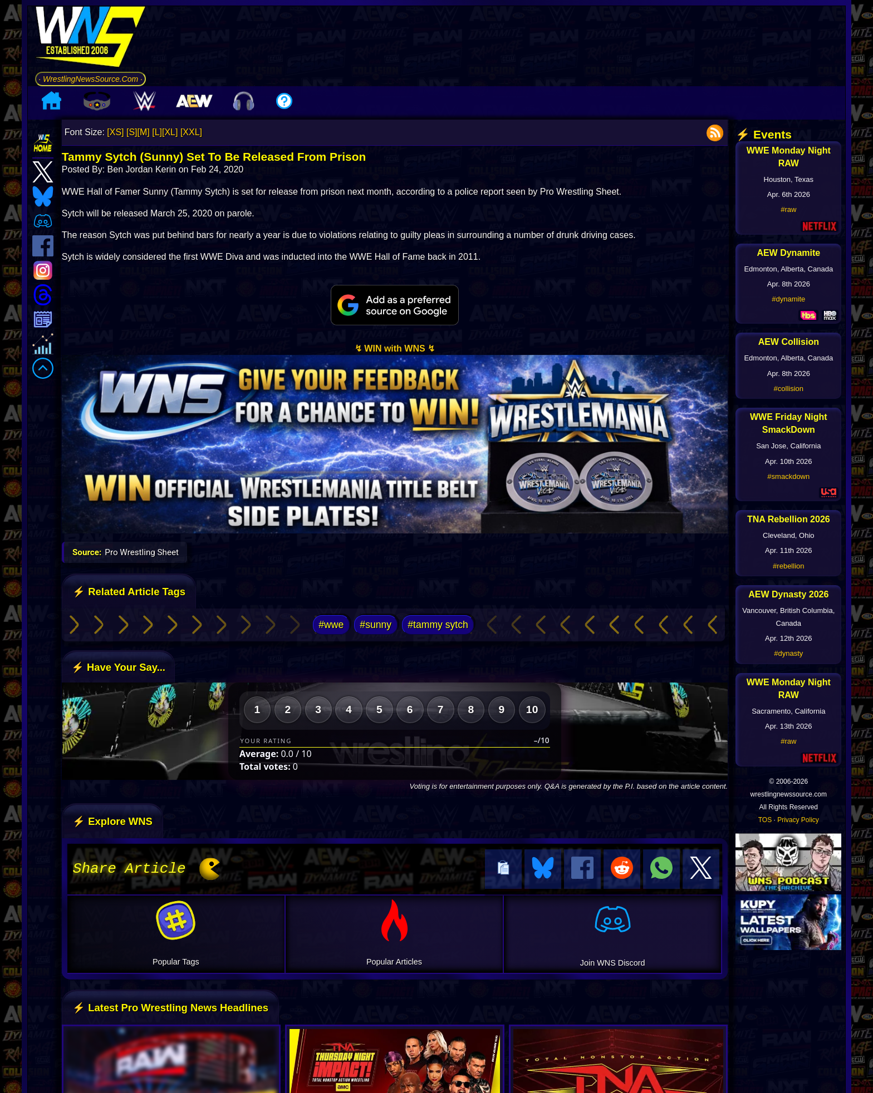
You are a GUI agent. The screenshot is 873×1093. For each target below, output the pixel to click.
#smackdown (788, 476)
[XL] (170, 132)
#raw (788, 209)
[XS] (115, 132)
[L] (157, 132)
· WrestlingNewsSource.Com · (90, 79)
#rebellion (788, 566)
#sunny (375, 624)
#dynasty (788, 653)
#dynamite (788, 299)
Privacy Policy (798, 820)
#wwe (331, 624)
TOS (765, 820)
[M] (144, 132)
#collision (788, 388)
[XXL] (191, 132)
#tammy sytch (438, 624)
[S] (132, 132)
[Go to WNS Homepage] (90, 39)
